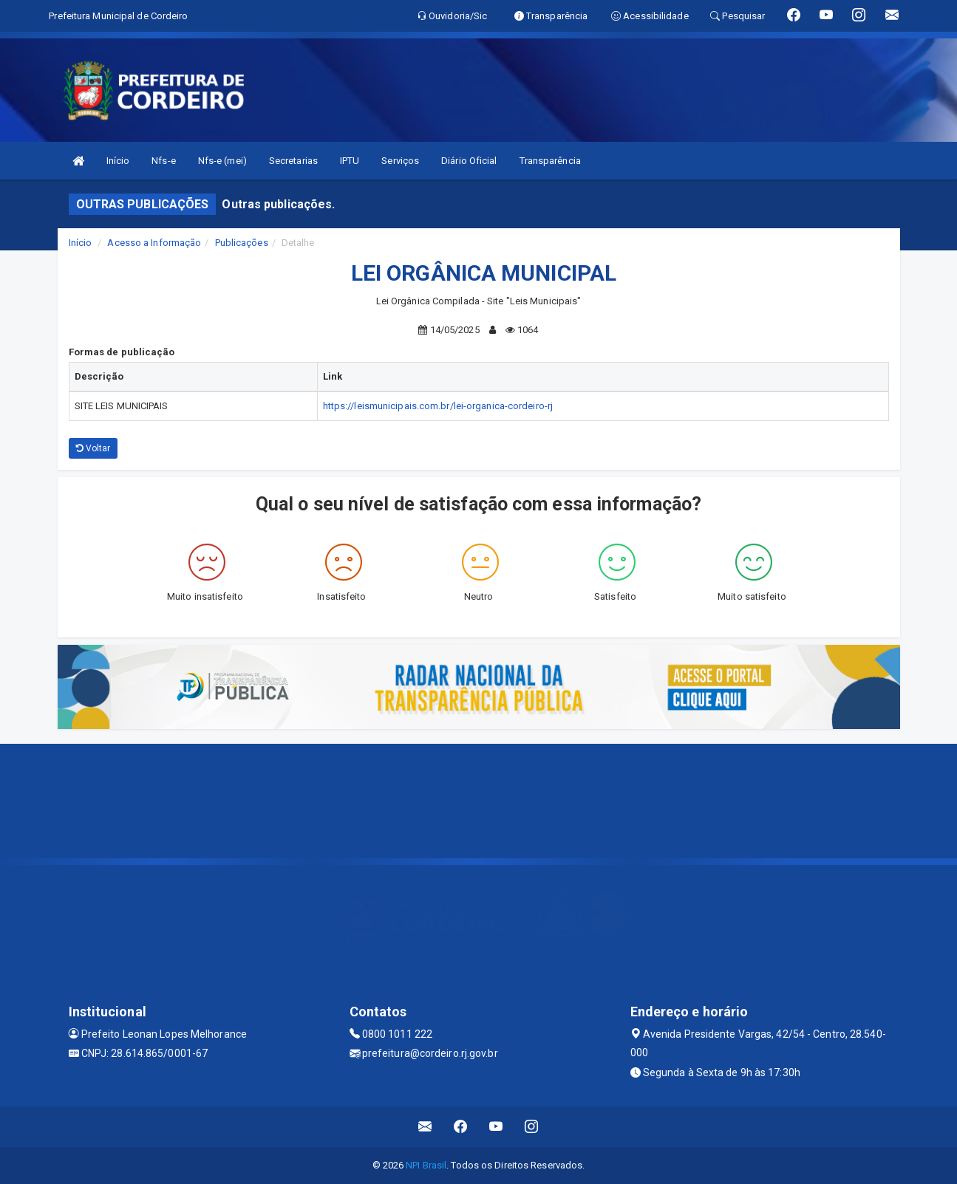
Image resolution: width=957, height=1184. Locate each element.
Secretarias (293, 160)
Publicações (241, 242)
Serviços (400, 160)
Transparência (550, 160)
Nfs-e (163, 160)
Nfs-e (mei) (222, 160)
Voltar (93, 448)
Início (118, 160)
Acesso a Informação (154, 242)
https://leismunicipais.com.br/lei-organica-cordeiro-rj (438, 405)
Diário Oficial (469, 160)
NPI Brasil (426, 1165)
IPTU (349, 160)
